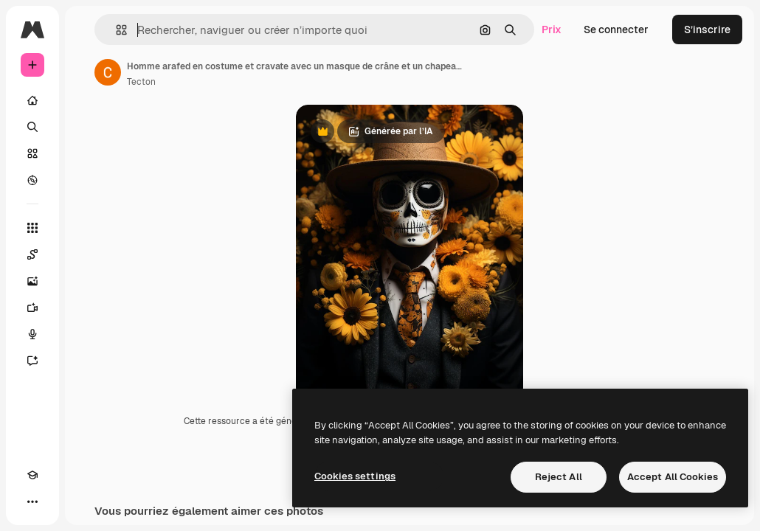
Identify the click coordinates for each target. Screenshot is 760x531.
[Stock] (32, 153)
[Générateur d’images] (32, 281)
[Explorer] (32, 180)
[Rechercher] (32, 127)
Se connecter (616, 29)
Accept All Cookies (672, 477)
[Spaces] (32, 254)
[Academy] (32, 475)
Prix (552, 29)
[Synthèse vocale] (32, 334)
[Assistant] (32, 360)
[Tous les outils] (32, 228)
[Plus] (32, 501)
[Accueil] (32, 100)
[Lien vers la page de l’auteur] (107, 72)
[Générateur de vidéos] (32, 307)
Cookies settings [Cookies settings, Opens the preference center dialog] (354, 476)
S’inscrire (707, 29)
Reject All (558, 477)
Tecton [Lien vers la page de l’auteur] (141, 82)
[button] (115, 29)
